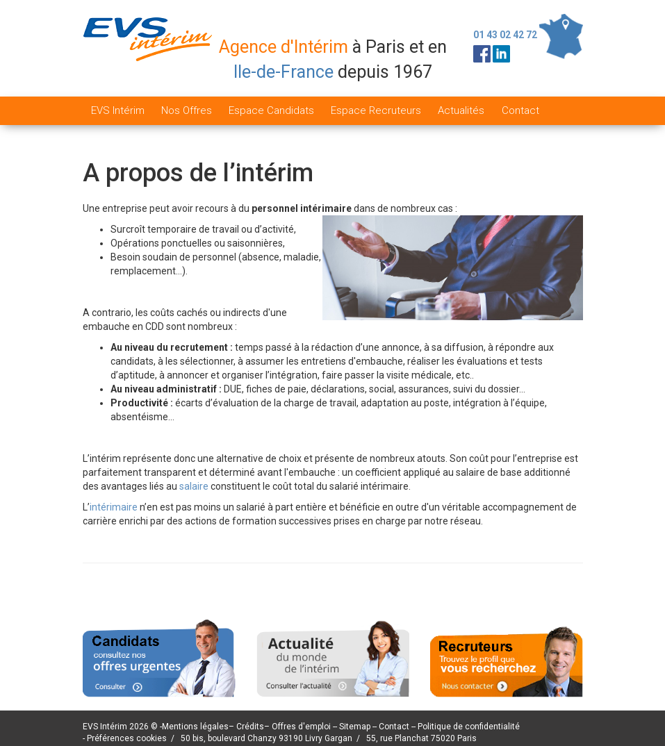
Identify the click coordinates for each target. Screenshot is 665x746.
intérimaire (114, 507)
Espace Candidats (271, 110)
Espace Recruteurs (376, 110)
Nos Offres (186, 110)
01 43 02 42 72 (505, 34)
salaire (193, 486)
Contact (520, 110)
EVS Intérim (118, 110)
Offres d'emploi (301, 726)
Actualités (461, 110)
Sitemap (355, 726)
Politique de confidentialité (469, 726)
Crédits (250, 726)
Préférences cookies (127, 738)
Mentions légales (195, 726)
